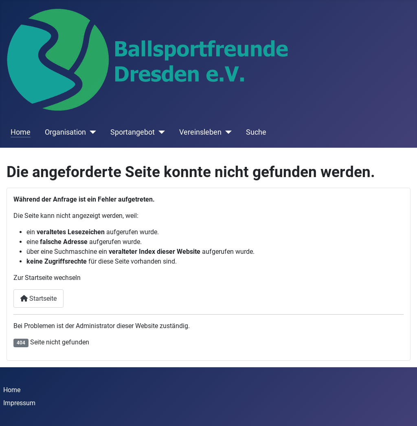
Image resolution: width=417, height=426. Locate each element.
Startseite (38, 298)
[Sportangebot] (160, 132)
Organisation (65, 132)
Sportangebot (132, 132)
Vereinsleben (200, 132)
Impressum (19, 403)
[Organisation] (91, 132)
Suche (256, 132)
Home (21, 132)
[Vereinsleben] (227, 132)
